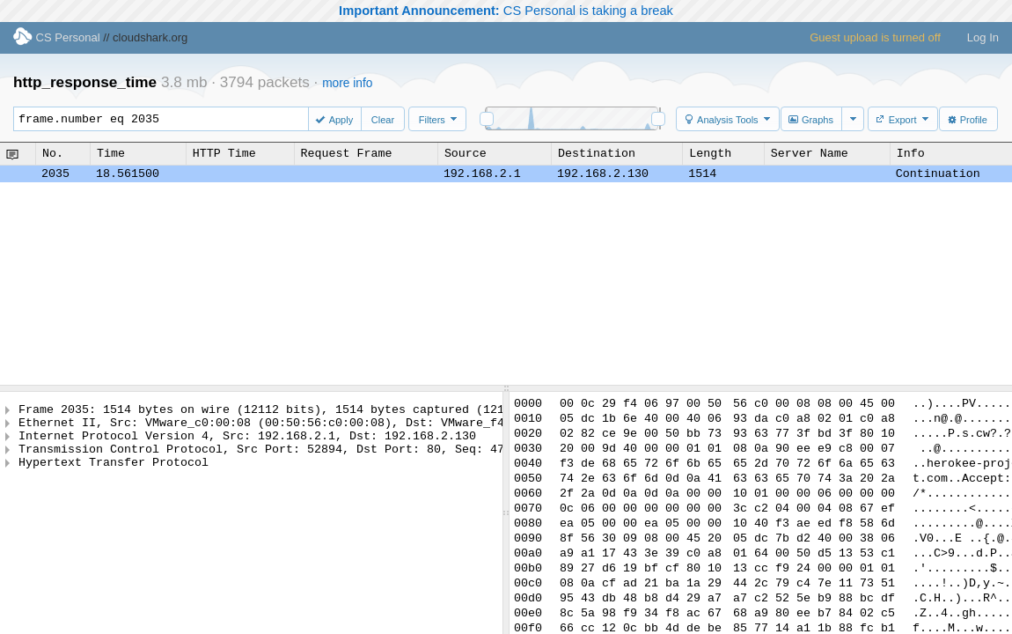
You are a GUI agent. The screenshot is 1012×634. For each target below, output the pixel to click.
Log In (983, 37)
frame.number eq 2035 (169, 118)
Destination (596, 153)
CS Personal (56, 37)
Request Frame (346, 153)
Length (710, 153)
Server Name (809, 153)
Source (465, 153)
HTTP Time (224, 153)
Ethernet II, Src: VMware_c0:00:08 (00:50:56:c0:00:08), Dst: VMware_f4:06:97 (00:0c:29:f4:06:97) (352, 427)
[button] (336, 119)
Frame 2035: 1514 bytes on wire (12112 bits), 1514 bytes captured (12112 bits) (289, 411)
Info (911, 153)
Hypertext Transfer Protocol (113, 475)
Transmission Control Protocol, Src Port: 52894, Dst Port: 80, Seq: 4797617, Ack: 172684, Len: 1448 (363, 459)
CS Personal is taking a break (506, 11)
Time (111, 153)
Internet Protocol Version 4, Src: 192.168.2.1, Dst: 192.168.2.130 (247, 443)
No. (52, 153)
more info (347, 83)
